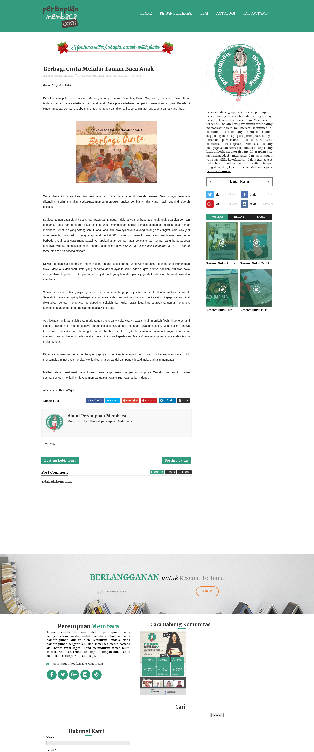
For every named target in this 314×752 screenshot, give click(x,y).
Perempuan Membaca (169, 747)
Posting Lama (179, 462)
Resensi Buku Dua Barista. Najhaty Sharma (218, 310)
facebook (187, 474)
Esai (200, 13)
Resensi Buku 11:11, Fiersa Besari (251, 310)
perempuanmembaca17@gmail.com (82, 674)
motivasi (115, 76)
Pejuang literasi (171, 13)
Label (257, 217)
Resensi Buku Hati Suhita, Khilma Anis (251, 263)
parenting (128, 76)
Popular (213, 217)
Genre (141, 13)
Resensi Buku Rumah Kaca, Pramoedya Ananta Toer (218, 263)
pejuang (141, 76)
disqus (173, 474)
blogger (160, 474)
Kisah (105, 76)
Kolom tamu (251, 13)
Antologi (221, 13)
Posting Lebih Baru (65, 462)
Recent (235, 217)
